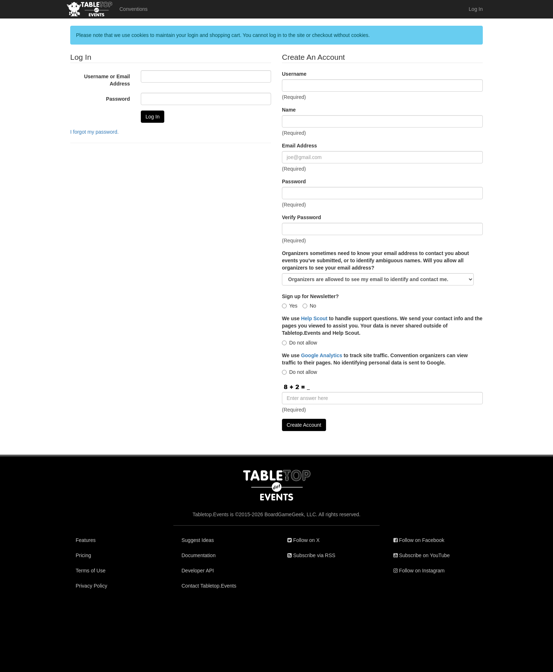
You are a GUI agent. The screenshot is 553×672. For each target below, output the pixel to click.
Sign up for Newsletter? (310, 296)
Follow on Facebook (418, 540)
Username (294, 74)
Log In (476, 9)
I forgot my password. (94, 132)
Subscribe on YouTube (421, 555)
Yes (289, 306)
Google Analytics (321, 355)
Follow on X (303, 540)
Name (289, 110)
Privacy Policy (91, 586)
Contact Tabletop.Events (209, 586)
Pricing (83, 555)
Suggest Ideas (198, 540)
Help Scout (314, 318)
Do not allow (299, 343)
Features (86, 540)
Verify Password (301, 217)
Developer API (198, 570)
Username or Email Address (107, 80)
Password (118, 99)
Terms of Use (90, 570)
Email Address (299, 146)
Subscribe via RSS (311, 555)
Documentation (199, 555)
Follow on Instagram (419, 570)
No (309, 306)
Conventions (133, 9)
